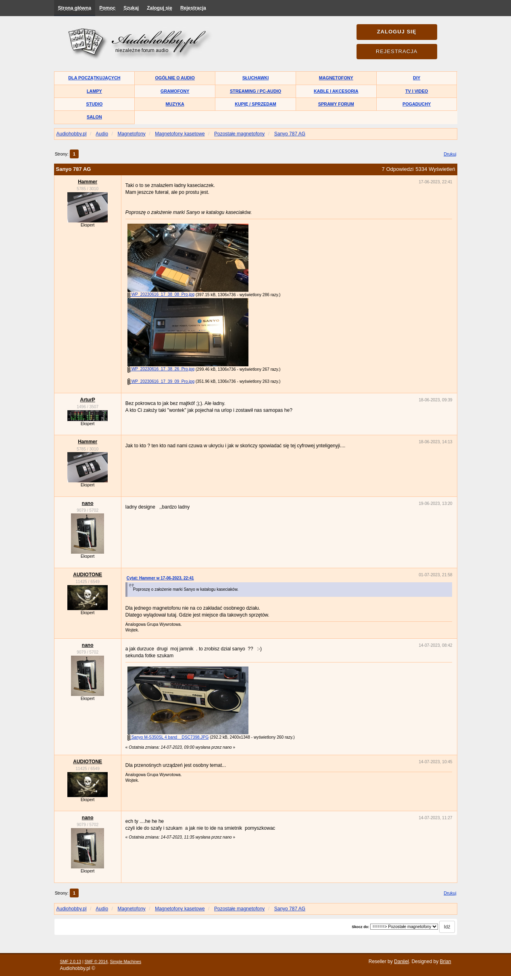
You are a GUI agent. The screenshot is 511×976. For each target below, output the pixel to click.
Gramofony (175, 91)
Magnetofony (336, 77)
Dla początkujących (94, 77)
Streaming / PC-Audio (255, 91)
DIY (416, 77)
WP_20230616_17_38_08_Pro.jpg (160, 294)
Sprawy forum (336, 104)
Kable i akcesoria (336, 91)
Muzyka (175, 104)
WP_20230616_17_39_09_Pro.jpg (160, 381)
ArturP (87, 400)
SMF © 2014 (95, 961)
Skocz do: (360, 927)
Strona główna (75, 8)
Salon (94, 116)
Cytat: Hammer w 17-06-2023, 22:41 (160, 578)
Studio (94, 104)
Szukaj (131, 8)
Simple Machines (126, 961)
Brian (445, 961)
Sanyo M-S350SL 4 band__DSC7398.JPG (168, 737)
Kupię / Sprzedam (255, 104)
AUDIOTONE (87, 574)
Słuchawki (255, 77)
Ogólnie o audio (175, 77)
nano (88, 503)
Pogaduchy (417, 104)
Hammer (87, 182)
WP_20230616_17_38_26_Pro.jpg (160, 369)
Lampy (94, 91)
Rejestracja (193, 8)
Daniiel (401, 961)
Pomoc (107, 8)
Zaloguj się (159, 8)
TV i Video (416, 91)
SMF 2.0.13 (70, 961)
